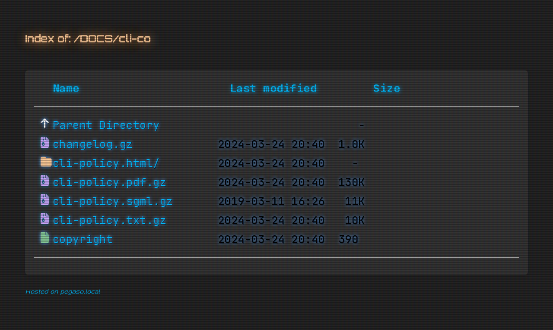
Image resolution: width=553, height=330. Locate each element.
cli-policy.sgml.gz (113, 201)
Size (386, 88)
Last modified (273, 88)
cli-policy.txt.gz (110, 220)
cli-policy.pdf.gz (110, 182)
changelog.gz (93, 144)
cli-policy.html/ (106, 163)
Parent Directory (106, 125)
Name (66, 88)
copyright (83, 239)
